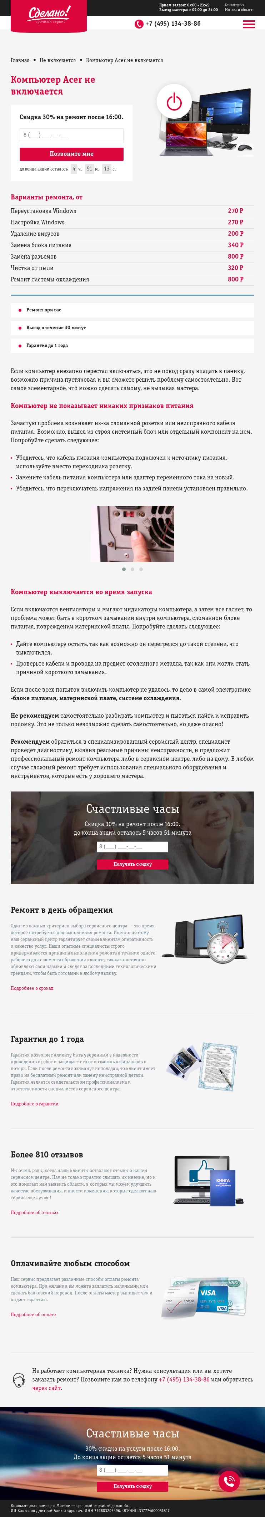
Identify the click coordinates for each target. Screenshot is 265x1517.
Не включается (58, 60)
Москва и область (239, 8)
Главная (20, 60)
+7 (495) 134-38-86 (173, 24)
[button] (124, 569)
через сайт (46, 1388)
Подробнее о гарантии (35, 1104)
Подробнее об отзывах (35, 1213)
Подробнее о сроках (32, 988)
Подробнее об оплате (33, 1315)
